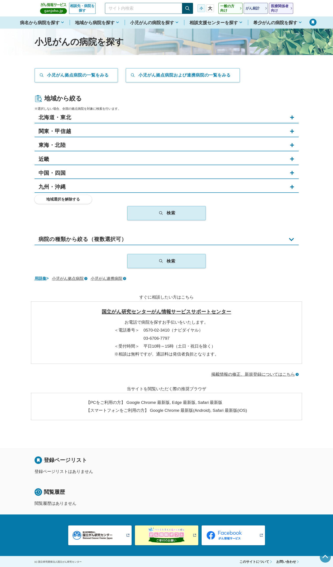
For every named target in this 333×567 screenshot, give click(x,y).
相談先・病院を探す (82, 8)
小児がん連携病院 (106, 278)
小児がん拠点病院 (68, 278)
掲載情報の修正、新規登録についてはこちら (253, 374)
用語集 (40, 278)
